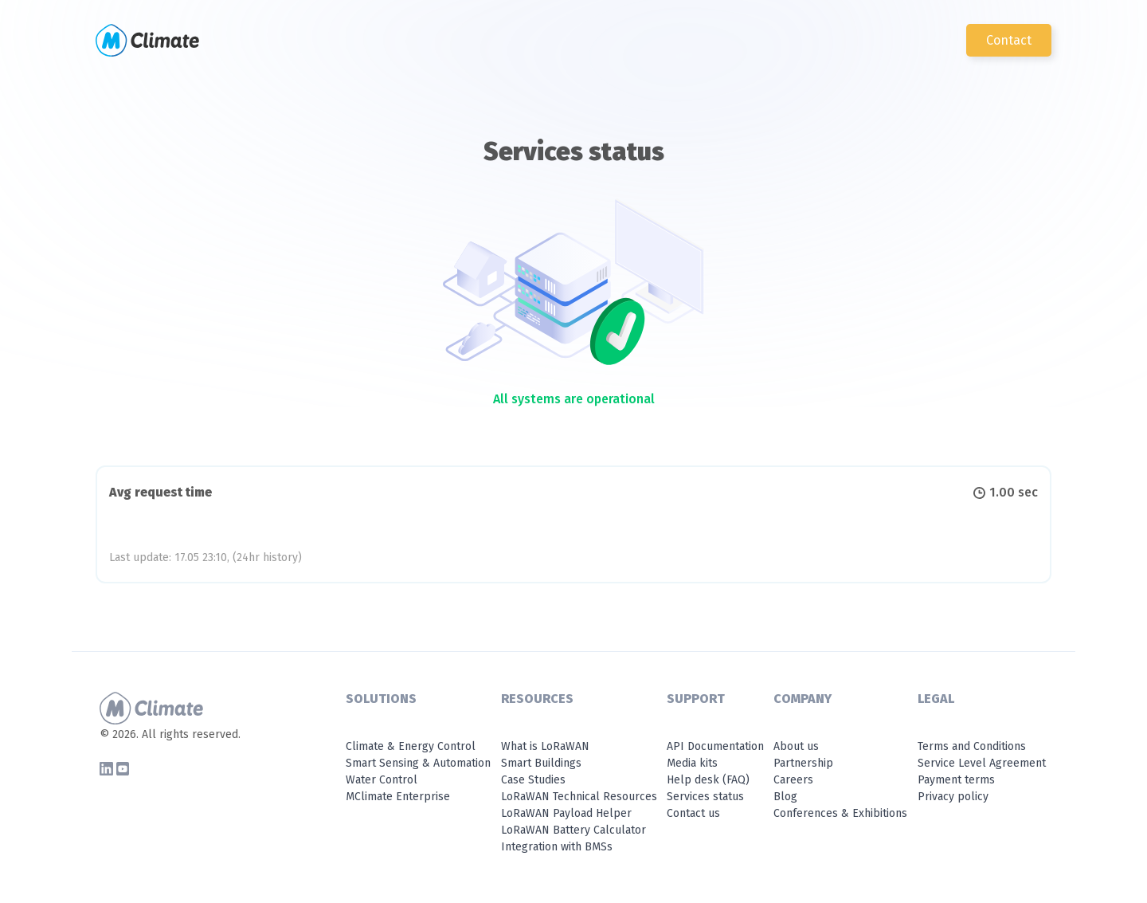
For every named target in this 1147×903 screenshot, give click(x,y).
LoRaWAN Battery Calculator (573, 830)
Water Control (381, 780)
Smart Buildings (541, 763)
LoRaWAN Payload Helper (566, 813)
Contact (1009, 40)
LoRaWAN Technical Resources (579, 796)
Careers (793, 780)
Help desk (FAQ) (708, 780)
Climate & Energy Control (411, 746)
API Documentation (715, 746)
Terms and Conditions (972, 746)
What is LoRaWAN (545, 746)
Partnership (803, 763)
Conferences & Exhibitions (840, 813)
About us (796, 746)
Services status (705, 796)
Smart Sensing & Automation (418, 763)
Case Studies (533, 780)
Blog (785, 796)
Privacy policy (953, 796)
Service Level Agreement (982, 763)
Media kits (692, 763)
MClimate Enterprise (398, 796)
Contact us (693, 813)
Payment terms (956, 780)
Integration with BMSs (557, 847)
